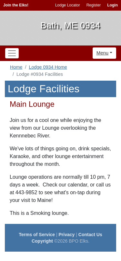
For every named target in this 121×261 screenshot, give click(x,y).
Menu (102, 52)
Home (16, 67)
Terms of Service (37, 234)
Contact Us (90, 234)
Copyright (42, 241)
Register (93, 5)
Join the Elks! (15, 5)
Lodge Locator (67, 5)
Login (112, 5)
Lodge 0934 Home (48, 67)
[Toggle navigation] (12, 53)
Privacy (67, 234)
